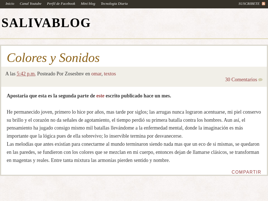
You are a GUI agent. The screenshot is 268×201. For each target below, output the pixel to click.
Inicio (10, 3)
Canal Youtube (31, 3)
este (100, 96)
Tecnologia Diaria (114, 3)
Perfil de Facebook (61, 3)
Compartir (246, 172)
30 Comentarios (241, 79)
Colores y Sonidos (53, 57)
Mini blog (88, 3)
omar (96, 73)
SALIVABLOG (46, 23)
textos (110, 73)
